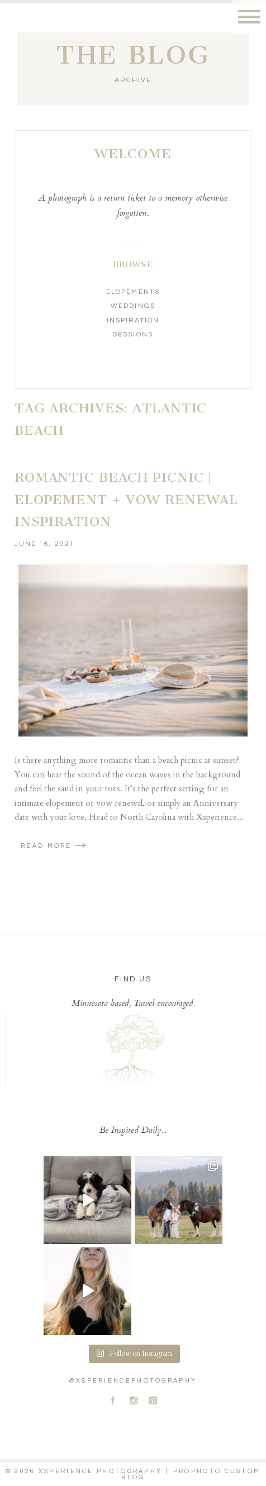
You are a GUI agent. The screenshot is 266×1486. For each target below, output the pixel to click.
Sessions (133, 334)
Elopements (132, 292)
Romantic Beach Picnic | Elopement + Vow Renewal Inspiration (126, 499)
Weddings (133, 306)
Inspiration (133, 320)
